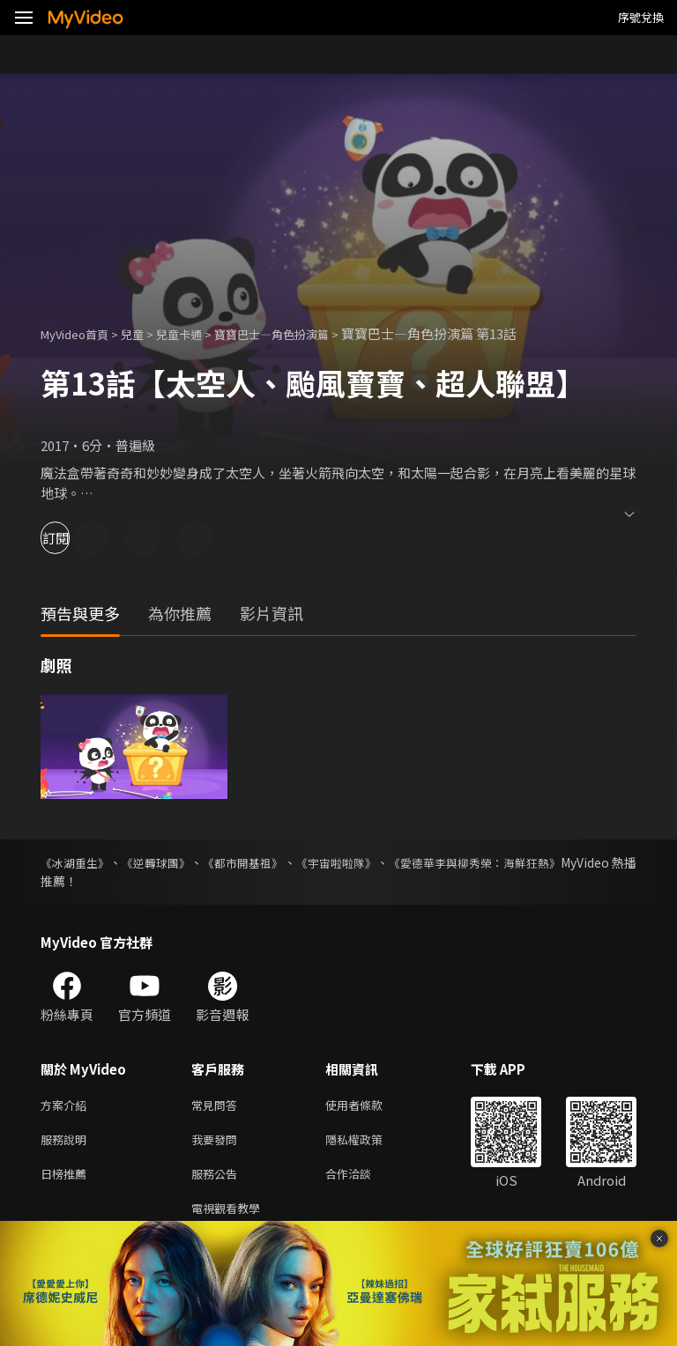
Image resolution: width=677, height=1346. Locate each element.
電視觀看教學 (231, 1217)
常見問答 (217, 1106)
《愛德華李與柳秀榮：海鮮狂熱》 (543, 862)
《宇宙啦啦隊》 (386, 862)
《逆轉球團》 (175, 862)
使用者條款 (369, 1106)
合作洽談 (362, 1180)
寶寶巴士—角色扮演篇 (303, 333)
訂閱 (76, 538)
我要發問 (217, 1143)
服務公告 (217, 1180)
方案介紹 (67, 1106)
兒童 (146, 333)
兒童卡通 (198, 333)
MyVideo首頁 (81, 333)
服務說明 (67, 1143)
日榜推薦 (67, 1180)
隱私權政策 (369, 1143)
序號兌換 (641, 17)
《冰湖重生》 (78, 862)
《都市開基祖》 (277, 862)
